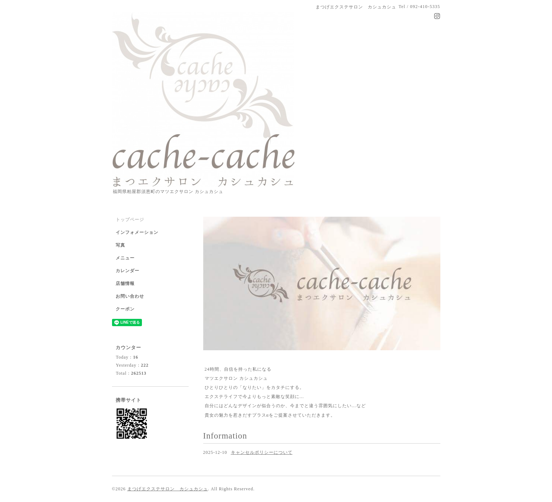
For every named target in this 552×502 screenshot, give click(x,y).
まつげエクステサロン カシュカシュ (167, 488)
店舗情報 (125, 283)
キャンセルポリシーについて (262, 452)
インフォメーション (137, 232)
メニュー (125, 257)
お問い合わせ (130, 296)
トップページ (130, 219)
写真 (120, 245)
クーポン (125, 309)
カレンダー (127, 270)
